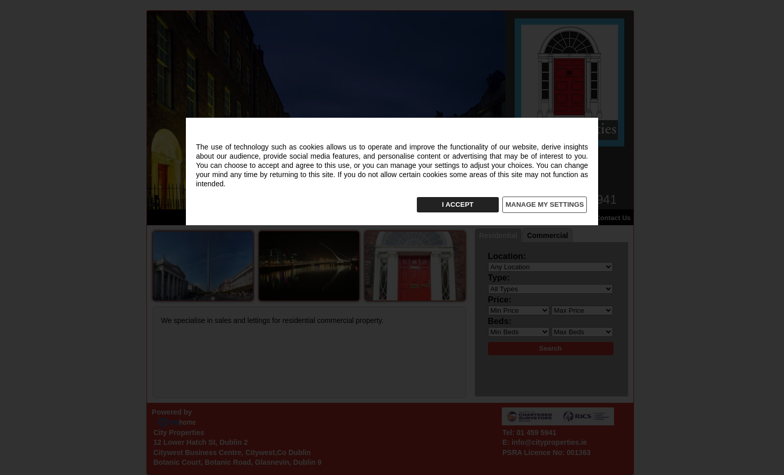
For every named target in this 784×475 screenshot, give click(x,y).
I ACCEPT (458, 204)
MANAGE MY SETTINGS (544, 204)
